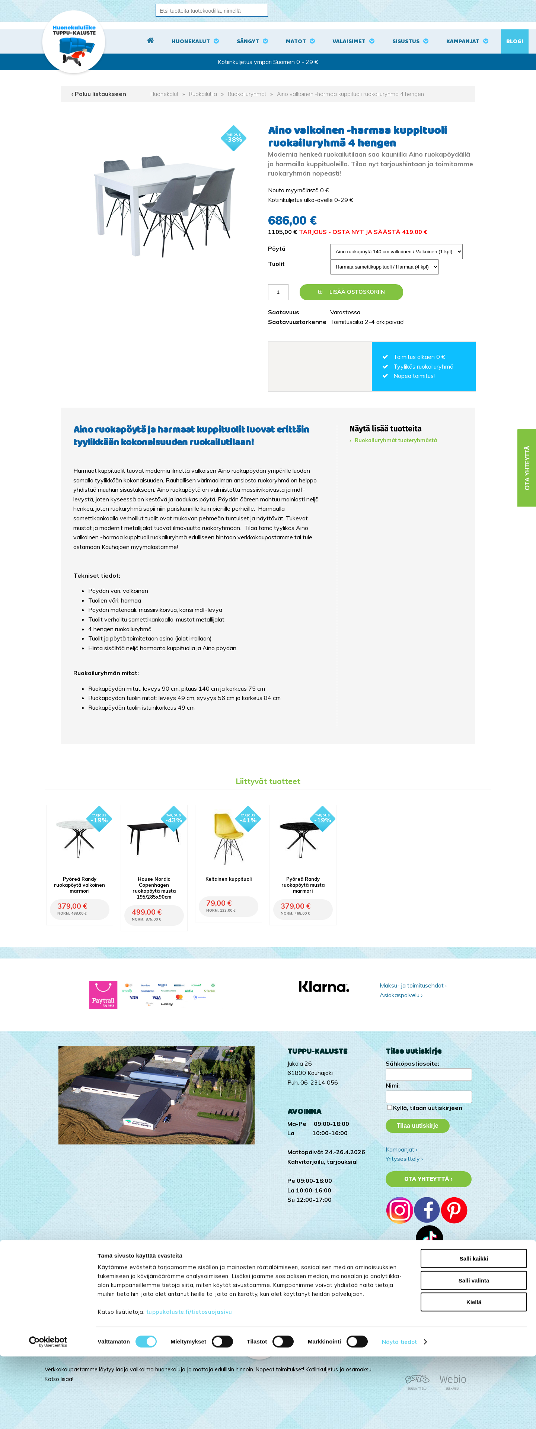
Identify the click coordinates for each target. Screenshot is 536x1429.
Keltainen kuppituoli (228, 879)
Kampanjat (462, 41)
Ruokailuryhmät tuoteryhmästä (396, 440)
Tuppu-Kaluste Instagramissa (424, 1287)
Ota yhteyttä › (428, 1179)
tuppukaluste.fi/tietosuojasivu (189, 1384)
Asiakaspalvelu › (401, 995)
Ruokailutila (203, 94)
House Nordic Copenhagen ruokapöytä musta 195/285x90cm (154, 888)
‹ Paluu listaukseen (98, 93)
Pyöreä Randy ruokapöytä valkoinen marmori (79, 885)
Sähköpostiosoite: (412, 1063)
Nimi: (393, 1085)
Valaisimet (349, 41)
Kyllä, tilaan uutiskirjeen (427, 1107)
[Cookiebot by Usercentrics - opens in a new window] (48, 1414)
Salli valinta (474, 1353)
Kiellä (473, 1374)
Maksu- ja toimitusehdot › (413, 985)
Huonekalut (191, 41)
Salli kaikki (474, 1331)
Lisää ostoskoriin (351, 292)
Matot (296, 41)
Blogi (514, 41)
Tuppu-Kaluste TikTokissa (420, 1277)
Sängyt (248, 41)
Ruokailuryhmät (247, 94)
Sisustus (405, 41)
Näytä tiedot (399, 1414)
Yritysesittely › (404, 1158)
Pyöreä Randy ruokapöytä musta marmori (303, 885)
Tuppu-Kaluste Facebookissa (424, 1296)
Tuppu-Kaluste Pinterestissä (423, 1306)
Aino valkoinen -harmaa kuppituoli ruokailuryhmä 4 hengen (350, 94)
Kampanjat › (401, 1149)
